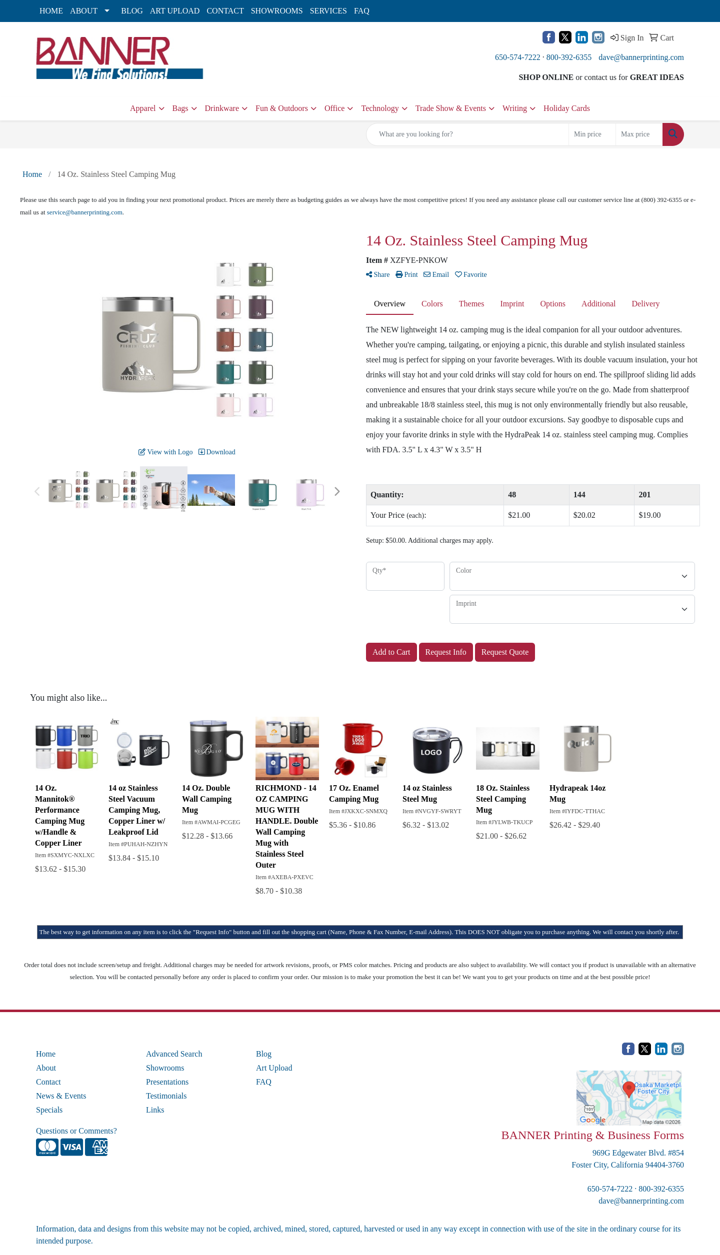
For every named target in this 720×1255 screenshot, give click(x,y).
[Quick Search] (467, 134)
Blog (264, 1054)
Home (46, 1054)
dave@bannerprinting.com (641, 57)
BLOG (132, 10)
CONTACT (225, 10)
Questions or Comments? (76, 1131)
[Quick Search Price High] (639, 134)
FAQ (362, 10)
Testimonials (166, 1096)
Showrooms (165, 1068)
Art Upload (274, 1068)
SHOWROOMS (277, 10)
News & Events (61, 1096)
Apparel (143, 108)
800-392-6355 (569, 57)
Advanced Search (174, 1054)
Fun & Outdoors (282, 108)
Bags (180, 108)
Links (155, 1110)
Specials (49, 1110)
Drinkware (222, 108)
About (46, 1068)
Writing (514, 108)
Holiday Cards (567, 108)
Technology (379, 108)
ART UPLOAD (175, 10)
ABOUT (84, 10)
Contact (48, 1082)
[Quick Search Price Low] (592, 134)
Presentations (167, 1082)
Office (334, 108)
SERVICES (328, 10)
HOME (51, 10)
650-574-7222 (517, 57)
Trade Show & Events (451, 108)
